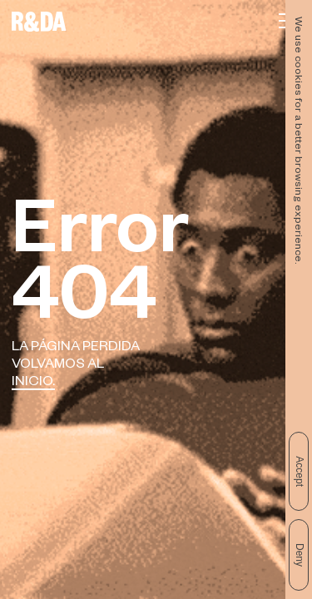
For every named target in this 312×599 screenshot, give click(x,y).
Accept (299, 471)
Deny (299, 555)
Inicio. (33, 382)
